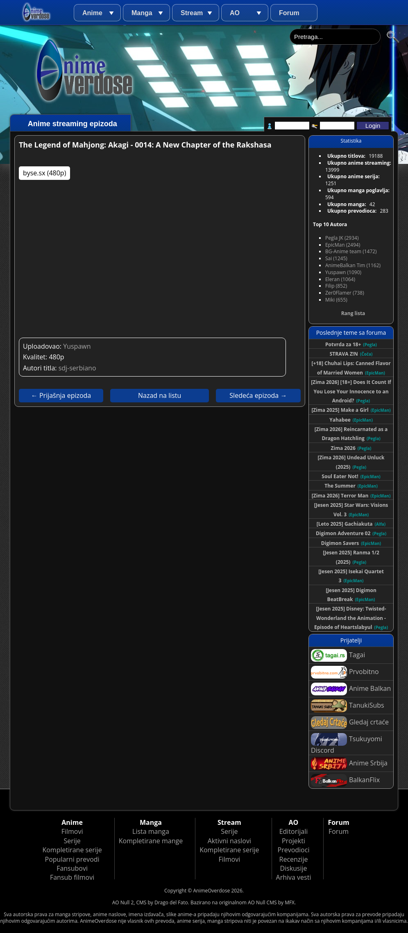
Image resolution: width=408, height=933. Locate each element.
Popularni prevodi (72, 859)
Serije (71, 840)
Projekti (293, 840)
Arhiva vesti (293, 877)
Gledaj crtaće (350, 722)
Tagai (338, 655)
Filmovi (72, 831)
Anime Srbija (349, 763)
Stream (192, 12)
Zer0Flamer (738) (344, 292)
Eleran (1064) (340, 279)
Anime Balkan (351, 689)
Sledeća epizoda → (258, 395)
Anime (92, 12)
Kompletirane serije (72, 849)
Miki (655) (336, 299)
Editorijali (293, 831)
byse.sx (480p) (44, 172)
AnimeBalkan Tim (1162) (353, 265)
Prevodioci (294, 849)
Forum (289, 12)
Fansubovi (72, 868)
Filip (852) (336, 285)
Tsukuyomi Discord (346, 744)
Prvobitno (345, 672)
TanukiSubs (347, 705)
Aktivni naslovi (229, 840)
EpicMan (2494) (342, 244)
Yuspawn (77, 346)
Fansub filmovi (72, 877)
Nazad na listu (159, 395)
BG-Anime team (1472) (351, 251)
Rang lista (353, 313)
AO (235, 12)
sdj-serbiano (77, 367)
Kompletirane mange (151, 840)
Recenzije (293, 859)
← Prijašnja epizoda (61, 395)
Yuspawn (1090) (343, 272)
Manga (141, 12)
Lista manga (150, 831)
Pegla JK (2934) (342, 237)
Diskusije (293, 868)
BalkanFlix (345, 780)
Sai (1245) (336, 258)
